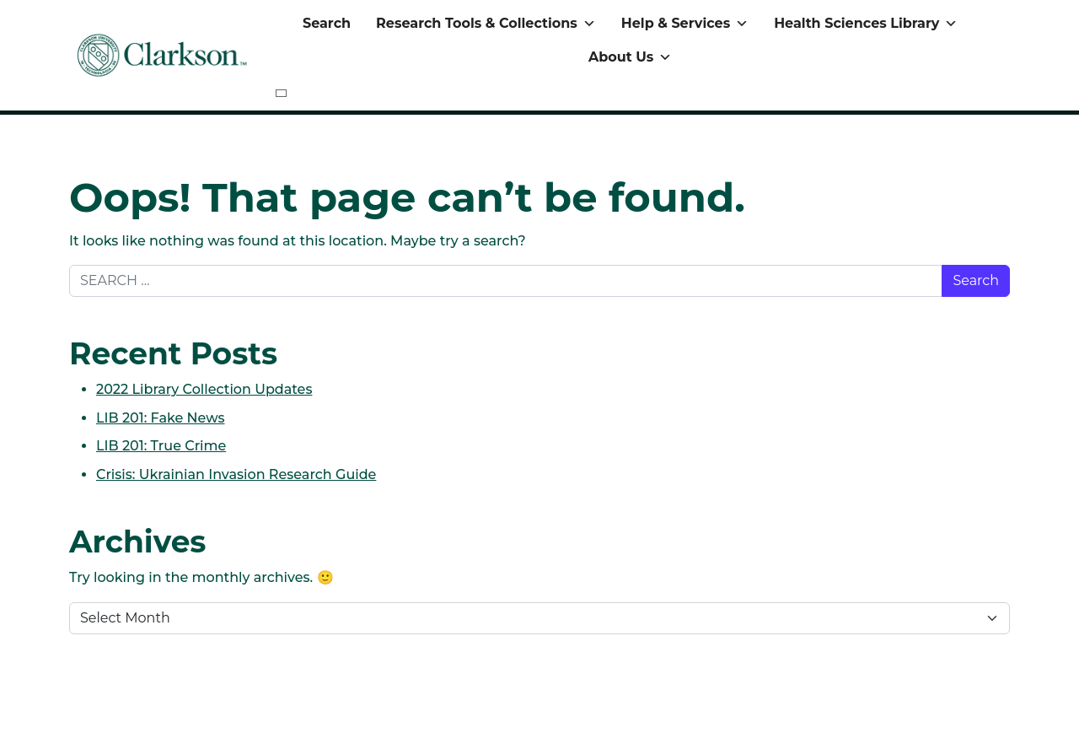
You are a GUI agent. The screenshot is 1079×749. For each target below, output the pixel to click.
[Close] (281, 93)
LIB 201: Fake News (160, 418)
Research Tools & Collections (486, 23)
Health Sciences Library (866, 23)
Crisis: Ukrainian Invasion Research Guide (236, 474)
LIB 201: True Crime (161, 446)
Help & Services (685, 23)
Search (327, 23)
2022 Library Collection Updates (204, 389)
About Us (630, 57)
